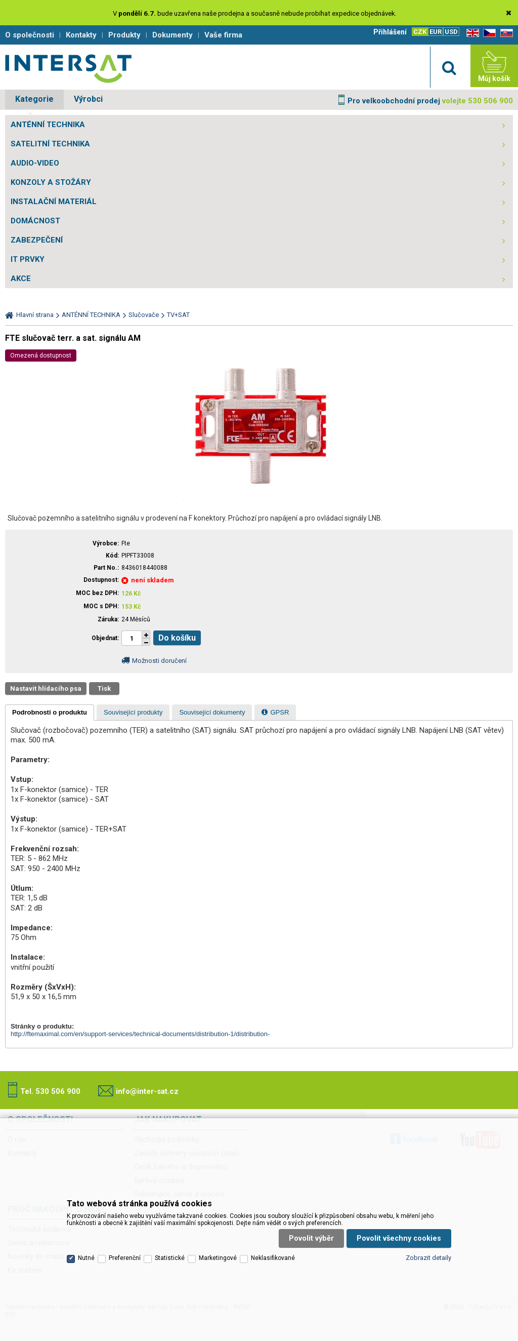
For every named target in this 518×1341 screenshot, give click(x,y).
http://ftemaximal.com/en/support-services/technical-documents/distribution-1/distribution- (140, 1034)
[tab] (49, 712)
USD (451, 31)
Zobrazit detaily (428, 1257)
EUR (435, 31)
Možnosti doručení (159, 660)
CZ (488, 33)
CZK (419, 31)
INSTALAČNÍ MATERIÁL (54, 201)
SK (505, 33)
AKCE (21, 278)
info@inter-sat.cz (147, 1091)
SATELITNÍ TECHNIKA (50, 143)
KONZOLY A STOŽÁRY (51, 182)
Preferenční (125, 1257)
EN (471, 33)
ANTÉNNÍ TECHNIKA (48, 124)
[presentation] (50, 712)
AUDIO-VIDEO (35, 163)
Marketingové (218, 1257)
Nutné (86, 1257)
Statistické (170, 1257)
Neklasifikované (273, 1257)
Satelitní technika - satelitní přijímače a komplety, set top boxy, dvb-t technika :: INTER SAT (68, 68)
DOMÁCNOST (35, 220)
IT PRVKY (28, 259)
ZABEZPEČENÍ (37, 240)
